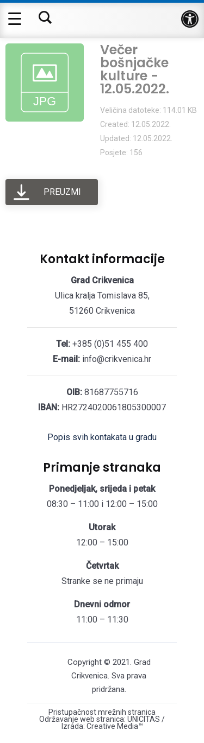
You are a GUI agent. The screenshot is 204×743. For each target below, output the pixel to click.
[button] (190, 19)
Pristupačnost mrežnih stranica (102, 712)
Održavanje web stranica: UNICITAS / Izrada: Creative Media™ (102, 723)
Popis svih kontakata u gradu (102, 437)
